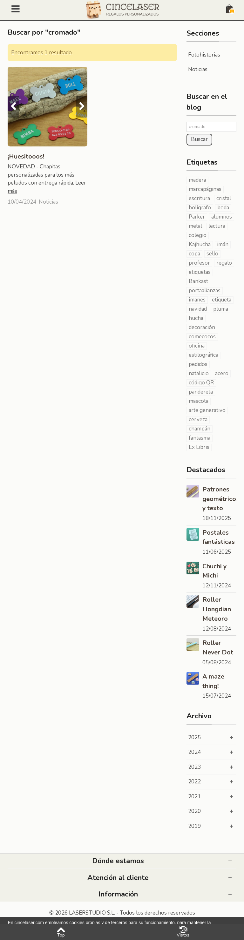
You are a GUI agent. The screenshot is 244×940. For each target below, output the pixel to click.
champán (199, 428)
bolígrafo (200, 207)
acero (221, 373)
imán (222, 244)
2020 (194, 811)
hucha (196, 318)
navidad (198, 309)
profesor (199, 263)
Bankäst (198, 281)
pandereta (201, 392)
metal (195, 226)
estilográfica (203, 355)
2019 (194, 826)
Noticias (48, 202)
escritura (199, 198)
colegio (198, 235)
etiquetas (200, 272)
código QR (201, 382)
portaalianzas (204, 290)
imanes (197, 299)
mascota (198, 401)
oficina (197, 345)
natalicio (199, 373)
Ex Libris (199, 447)
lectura (216, 226)
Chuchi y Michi (214, 571)
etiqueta (221, 299)
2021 (194, 796)
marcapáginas (205, 189)
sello (212, 253)
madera (197, 180)
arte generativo (207, 410)
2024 (194, 752)
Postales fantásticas (218, 537)
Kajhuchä (200, 244)
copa (194, 253)
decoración (202, 327)
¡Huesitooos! (26, 156)
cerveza (198, 419)
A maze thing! (213, 681)
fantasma (199, 438)
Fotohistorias (204, 54)
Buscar (199, 139)
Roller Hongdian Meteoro (216, 609)
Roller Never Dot (217, 648)
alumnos (221, 216)
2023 (194, 767)
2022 (194, 781)
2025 (194, 737)
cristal (223, 198)
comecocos (202, 336)
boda (223, 207)
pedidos (198, 364)
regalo (224, 263)
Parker (197, 216)
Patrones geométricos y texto (219, 498)
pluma (220, 309)
